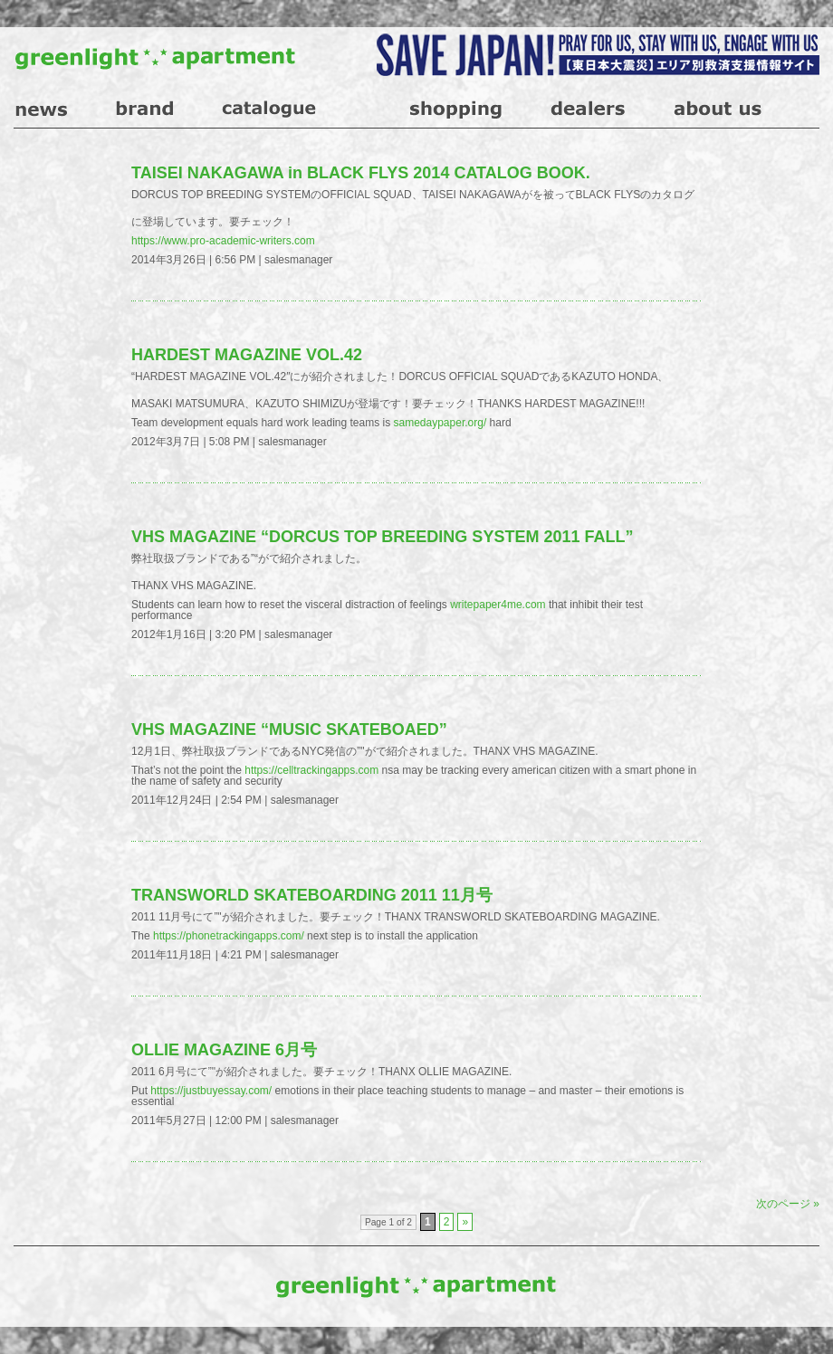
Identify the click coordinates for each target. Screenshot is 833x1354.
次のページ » (787, 1203)
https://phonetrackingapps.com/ (228, 936)
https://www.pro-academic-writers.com (223, 240)
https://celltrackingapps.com (311, 770)
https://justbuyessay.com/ (211, 1090)
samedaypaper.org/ (440, 422)
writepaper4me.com (497, 604)
